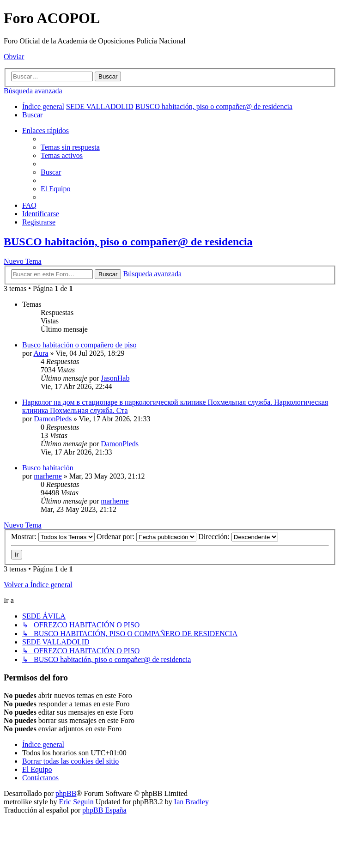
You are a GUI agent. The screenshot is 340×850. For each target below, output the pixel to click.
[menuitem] (32, 115)
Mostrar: (53, 536)
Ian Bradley (191, 802)
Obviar (14, 57)
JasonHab (115, 378)
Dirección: (238, 536)
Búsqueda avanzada (33, 91)
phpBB (65, 793)
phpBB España (104, 810)
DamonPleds (53, 419)
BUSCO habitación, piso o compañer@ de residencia (128, 242)
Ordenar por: (146, 536)
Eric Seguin (76, 802)
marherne (47, 476)
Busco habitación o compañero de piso (79, 345)
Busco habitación (47, 468)
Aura (40, 353)
